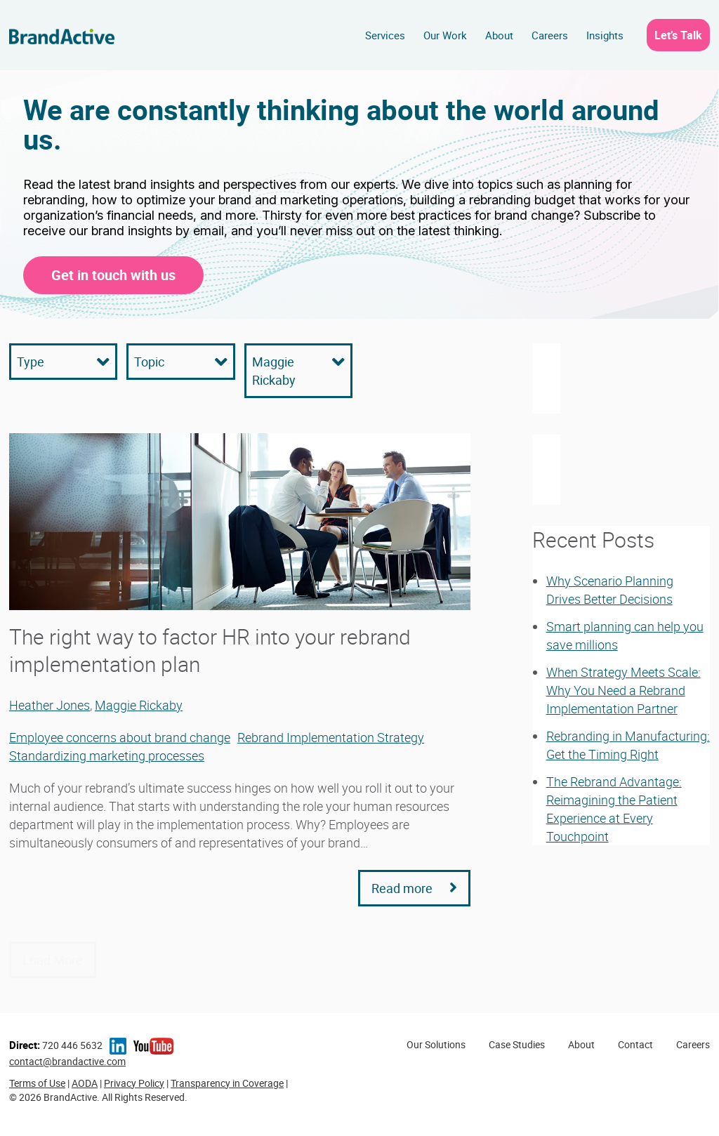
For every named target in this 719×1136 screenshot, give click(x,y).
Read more (414, 888)
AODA (85, 1083)
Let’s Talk (678, 35)
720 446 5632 (56, 1045)
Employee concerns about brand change (119, 737)
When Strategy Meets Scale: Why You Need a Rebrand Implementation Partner (623, 690)
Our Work (445, 35)
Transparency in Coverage (227, 1083)
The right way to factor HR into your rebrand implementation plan (210, 650)
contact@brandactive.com (67, 1061)
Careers (550, 35)
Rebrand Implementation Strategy (330, 737)
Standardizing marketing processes (106, 755)
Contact (635, 1044)
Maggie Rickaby (139, 704)
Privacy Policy (134, 1083)
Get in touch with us (113, 274)
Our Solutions (436, 1044)
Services (385, 35)
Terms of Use (37, 1083)
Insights (605, 35)
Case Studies (517, 1044)
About (499, 35)
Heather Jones (49, 704)
